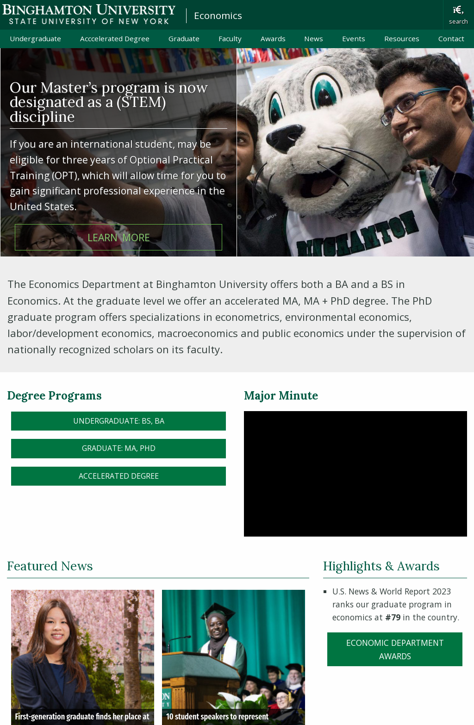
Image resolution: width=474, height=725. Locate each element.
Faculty (230, 38)
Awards (273, 38)
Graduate (184, 38)
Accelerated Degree (119, 476)
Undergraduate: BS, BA (118, 421)
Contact (451, 38)
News (313, 38)
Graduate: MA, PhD (119, 448)
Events (353, 38)
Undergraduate (35, 38)
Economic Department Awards (395, 649)
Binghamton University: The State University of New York (88, 14)
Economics (218, 15)
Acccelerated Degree (115, 38)
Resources (401, 38)
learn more (118, 237)
